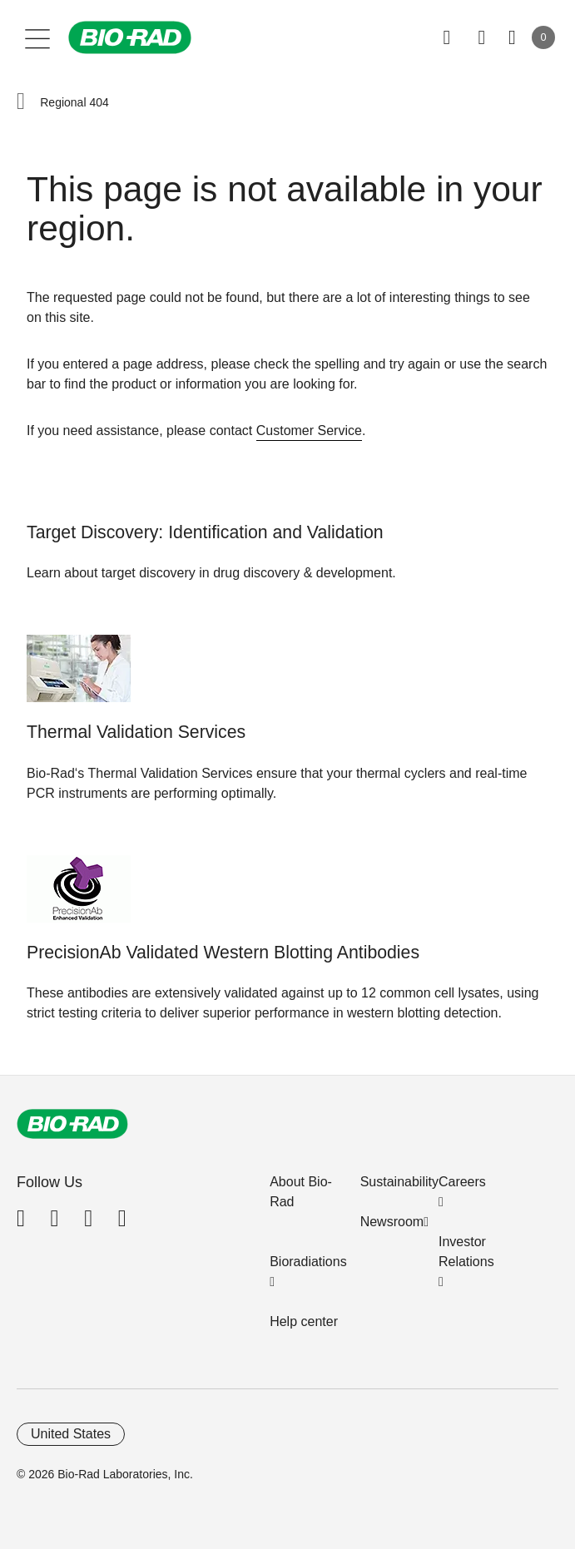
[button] (21, 102)
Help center (304, 1321)
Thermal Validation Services (136, 732)
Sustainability (399, 1182)
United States (71, 1434)
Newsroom (392, 1222)
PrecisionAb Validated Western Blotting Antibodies (223, 953)
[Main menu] (37, 37)
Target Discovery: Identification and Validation (205, 532)
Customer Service (309, 430)
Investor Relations (466, 1252)
